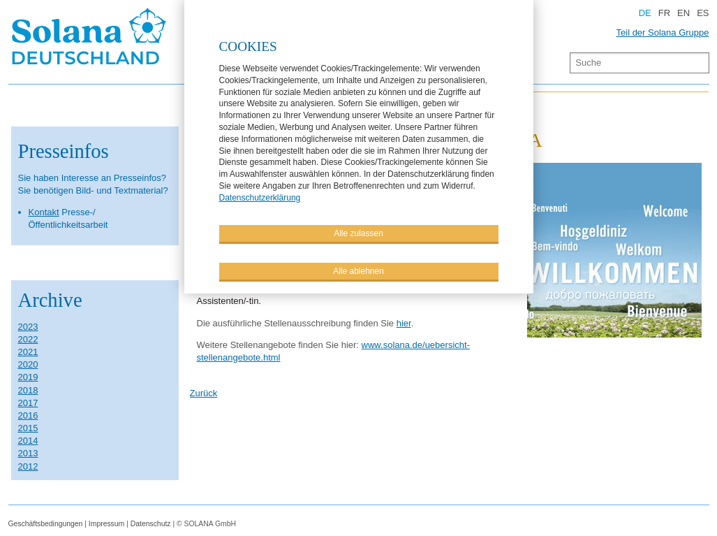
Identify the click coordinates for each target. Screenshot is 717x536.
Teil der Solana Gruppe (662, 32)
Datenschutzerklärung (260, 197)
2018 (28, 390)
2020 (28, 364)
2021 (28, 352)
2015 (28, 428)
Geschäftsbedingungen (45, 524)
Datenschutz (151, 524)
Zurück (204, 393)
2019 (28, 377)
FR (664, 13)
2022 (28, 339)
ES (703, 13)
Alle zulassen (358, 233)
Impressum (106, 524)
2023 (28, 326)
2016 (28, 415)
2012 (28, 466)
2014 (28, 440)
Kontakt (44, 212)
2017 (28, 403)
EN (683, 13)
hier (404, 323)
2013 (28, 453)
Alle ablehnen (358, 270)
